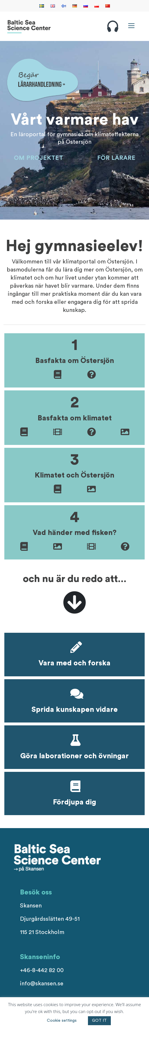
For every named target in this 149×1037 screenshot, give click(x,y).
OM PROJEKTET (38, 158)
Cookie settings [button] (62, 1021)
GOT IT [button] (99, 1021)
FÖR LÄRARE (116, 158)
